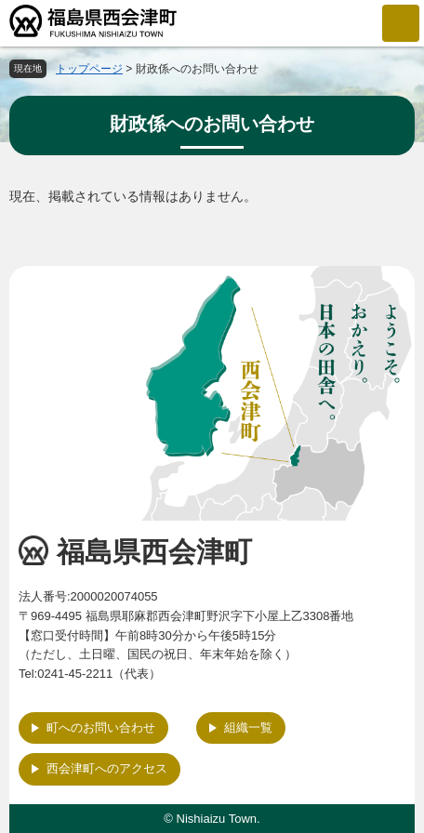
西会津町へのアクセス (106, 768)
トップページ (89, 68)
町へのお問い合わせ (100, 727)
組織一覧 (248, 727)
